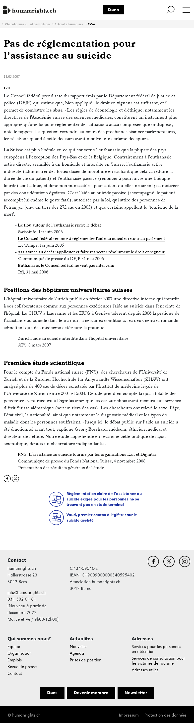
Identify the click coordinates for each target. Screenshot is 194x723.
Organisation (19, 653)
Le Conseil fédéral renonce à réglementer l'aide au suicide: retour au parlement (91, 238)
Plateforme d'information (27, 24)
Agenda (77, 653)
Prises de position (85, 660)
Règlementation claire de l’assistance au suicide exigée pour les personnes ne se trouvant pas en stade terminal (104, 499)
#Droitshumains (69, 24)
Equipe (13, 646)
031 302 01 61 (21, 599)
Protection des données (165, 715)
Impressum (129, 715)
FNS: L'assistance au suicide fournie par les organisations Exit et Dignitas (87, 454)
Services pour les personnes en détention (156, 649)
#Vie (91, 24)
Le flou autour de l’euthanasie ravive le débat (59, 225)
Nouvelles (78, 646)
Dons (113, 9)
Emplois (14, 660)
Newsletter (136, 692)
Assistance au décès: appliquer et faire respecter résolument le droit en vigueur (91, 252)
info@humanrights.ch (26, 592)
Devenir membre (91, 692)
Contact (14, 673)
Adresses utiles (145, 670)
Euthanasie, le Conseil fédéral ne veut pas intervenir (66, 265)
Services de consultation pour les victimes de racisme (158, 661)
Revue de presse (22, 666)
